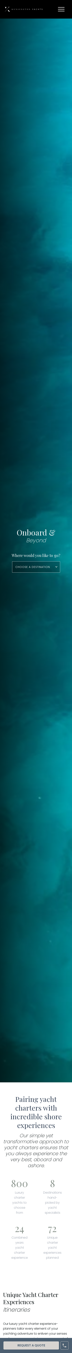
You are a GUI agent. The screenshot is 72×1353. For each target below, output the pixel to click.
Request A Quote (31, 1345)
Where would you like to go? (36, 555)
